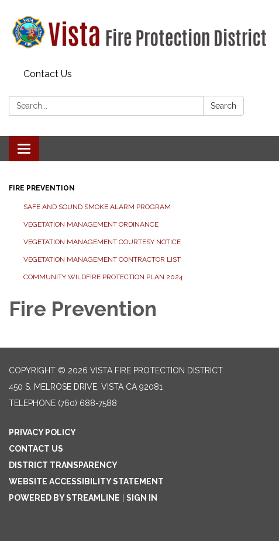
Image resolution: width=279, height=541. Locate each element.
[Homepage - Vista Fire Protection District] (139, 32)
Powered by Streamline (64, 497)
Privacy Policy (42, 432)
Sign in (141, 497)
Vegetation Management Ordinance (91, 224)
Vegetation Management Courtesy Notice (102, 242)
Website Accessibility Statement (86, 481)
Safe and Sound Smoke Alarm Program (97, 207)
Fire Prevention (42, 188)
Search (223, 105)
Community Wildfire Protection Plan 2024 (102, 277)
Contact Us (47, 73)
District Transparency (63, 465)
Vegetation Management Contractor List (102, 259)
